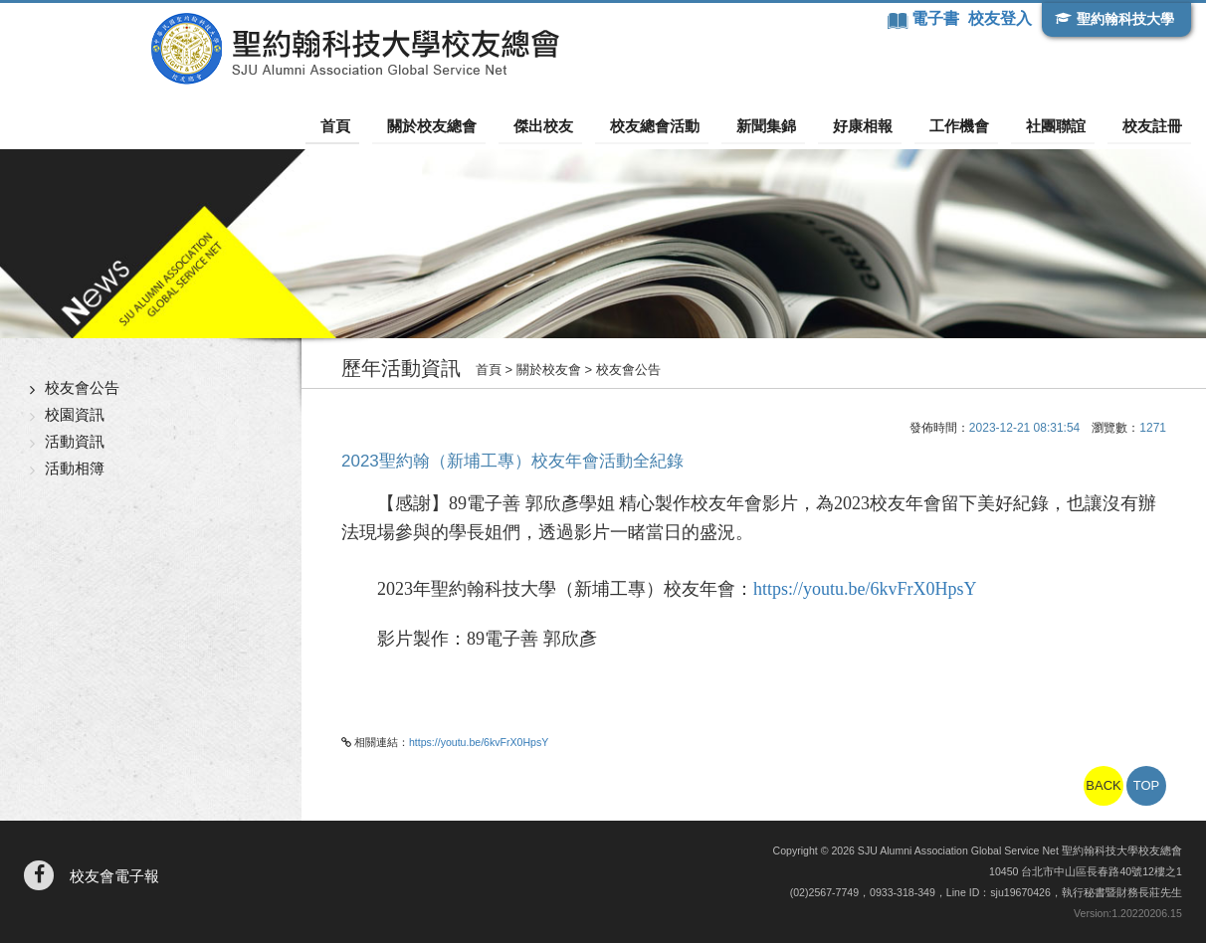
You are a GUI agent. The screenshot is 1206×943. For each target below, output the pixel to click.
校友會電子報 (114, 875)
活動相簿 (74, 467)
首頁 (401, 124)
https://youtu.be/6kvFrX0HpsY (865, 589)
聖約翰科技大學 (1122, 19)
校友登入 (998, 18)
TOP (1146, 785)
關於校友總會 (488, 124)
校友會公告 (82, 386)
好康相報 (887, 124)
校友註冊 (1153, 124)
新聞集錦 (799, 124)
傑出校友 (592, 124)
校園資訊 (74, 413)
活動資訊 (74, 440)
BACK (1103, 785)
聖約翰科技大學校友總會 (244, 49)
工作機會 (976, 124)
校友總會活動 (695, 124)
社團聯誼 (1065, 124)
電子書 (934, 18)
